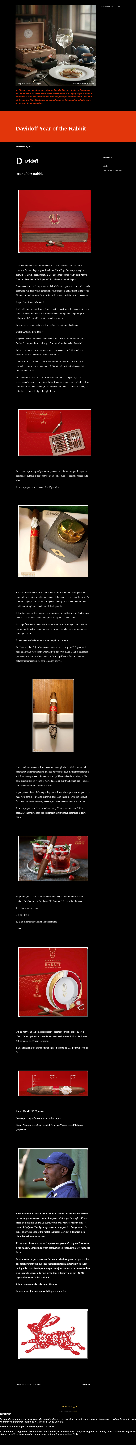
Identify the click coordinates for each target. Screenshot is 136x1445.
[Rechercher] (107, 6)
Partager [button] (107, 158)
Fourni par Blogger (68, 1407)
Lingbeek (74, 1411)
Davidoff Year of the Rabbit (112, 170)
